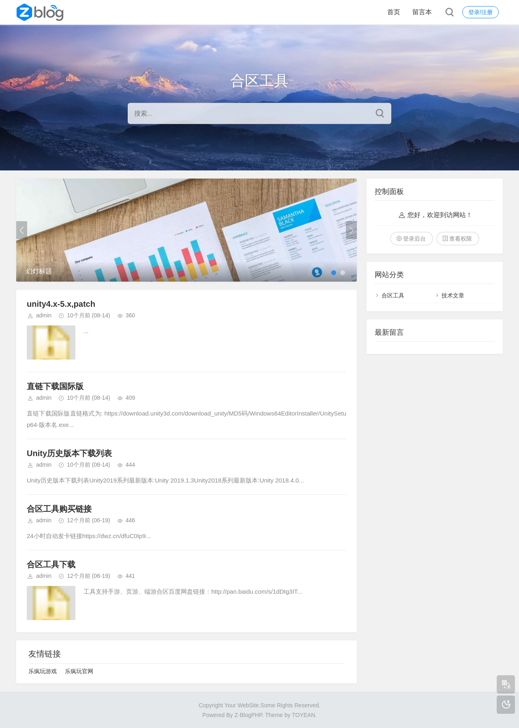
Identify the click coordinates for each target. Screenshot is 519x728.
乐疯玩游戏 (42, 671)
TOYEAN (303, 715)
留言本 (422, 12)
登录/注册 (480, 12)
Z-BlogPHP (248, 715)
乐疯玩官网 (79, 671)
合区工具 (393, 295)
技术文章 (453, 295)
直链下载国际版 (55, 386)
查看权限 (460, 238)
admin (43, 315)
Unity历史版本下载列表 (69, 453)
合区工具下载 (51, 564)
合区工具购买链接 (59, 508)
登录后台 (414, 238)
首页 (393, 12)
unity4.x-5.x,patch (61, 303)
